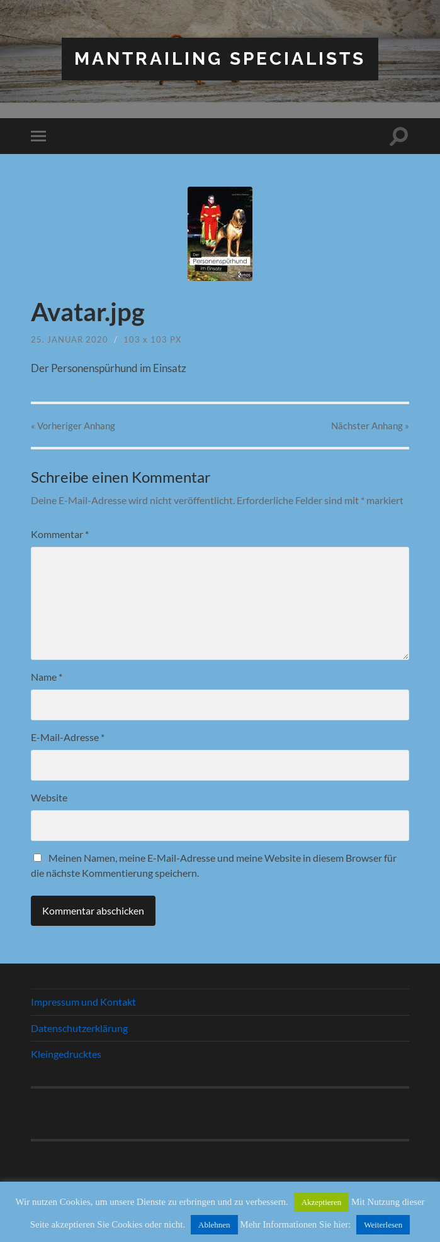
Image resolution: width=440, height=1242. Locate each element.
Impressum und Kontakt (83, 1002)
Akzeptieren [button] (322, 1202)
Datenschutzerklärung (79, 1028)
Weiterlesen (383, 1224)
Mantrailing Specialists (220, 58)
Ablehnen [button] (214, 1224)
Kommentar (60, 534)
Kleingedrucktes (66, 1054)
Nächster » (370, 425)
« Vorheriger (73, 425)
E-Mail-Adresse (67, 737)
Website (49, 797)
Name (46, 677)
